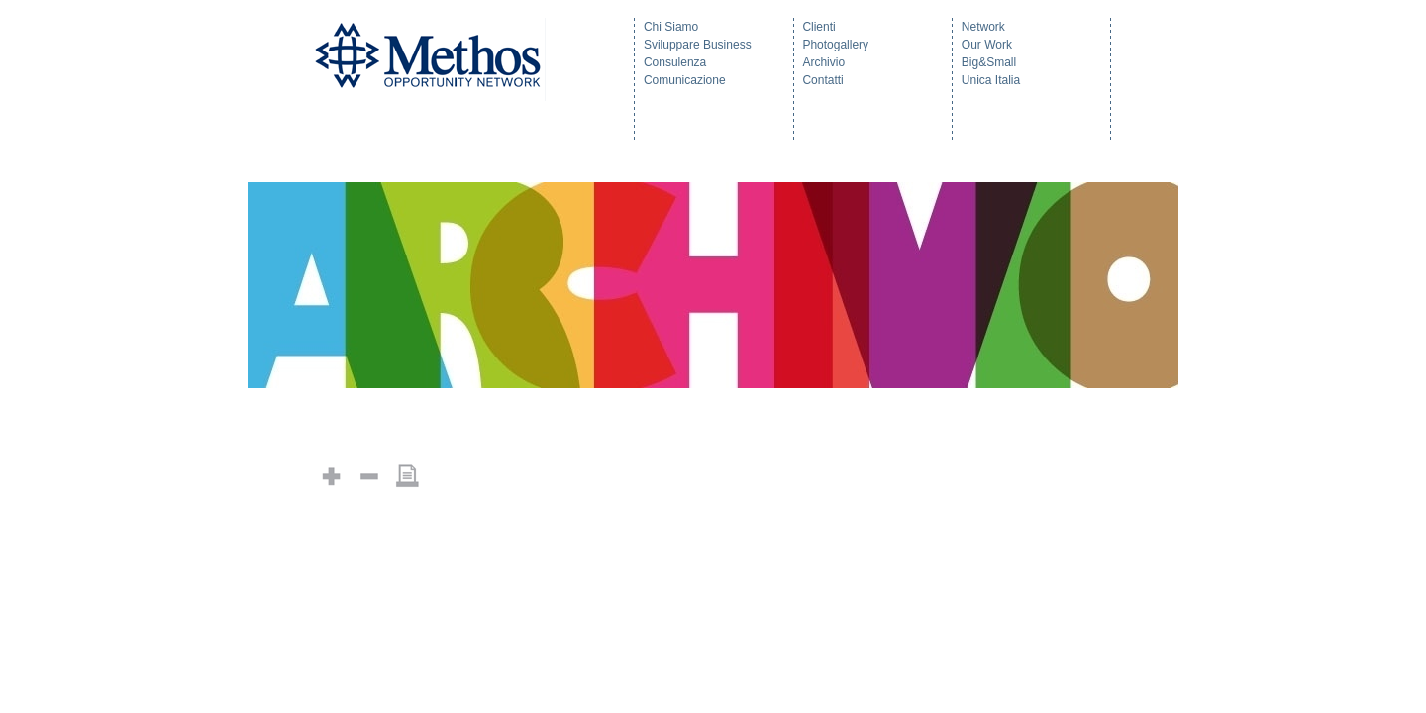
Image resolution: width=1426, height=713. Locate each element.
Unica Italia (991, 80)
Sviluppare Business (698, 44)
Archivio (823, 62)
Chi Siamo (671, 27)
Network (983, 27)
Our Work (987, 44)
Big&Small (989, 62)
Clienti (818, 27)
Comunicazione (685, 80)
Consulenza (675, 62)
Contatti (822, 80)
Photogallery (835, 44)
